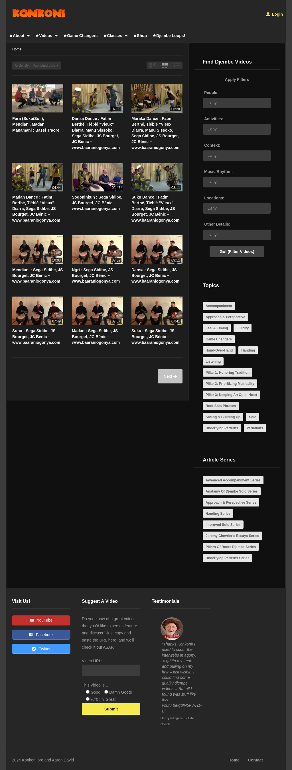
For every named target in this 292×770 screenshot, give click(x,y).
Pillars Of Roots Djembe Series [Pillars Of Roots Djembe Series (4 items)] (231, 547)
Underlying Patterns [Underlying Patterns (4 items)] (222, 428)
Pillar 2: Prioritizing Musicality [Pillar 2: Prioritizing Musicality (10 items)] (230, 384)
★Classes (115, 35)
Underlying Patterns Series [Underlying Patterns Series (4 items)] (227, 558)
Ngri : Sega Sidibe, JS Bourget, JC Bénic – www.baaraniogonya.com (96, 275)
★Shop (140, 35)
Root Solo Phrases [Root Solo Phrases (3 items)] (221, 406)
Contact (255, 760)
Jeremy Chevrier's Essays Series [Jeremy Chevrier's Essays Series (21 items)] (232, 536)
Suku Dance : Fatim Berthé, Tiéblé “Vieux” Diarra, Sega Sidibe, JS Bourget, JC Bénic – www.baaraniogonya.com (155, 208)
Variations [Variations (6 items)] (255, 428)
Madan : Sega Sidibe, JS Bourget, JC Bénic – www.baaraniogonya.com (96, 336)
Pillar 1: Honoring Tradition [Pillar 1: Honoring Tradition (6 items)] (228, 373)
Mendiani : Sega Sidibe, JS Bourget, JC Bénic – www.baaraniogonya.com (37, 275)
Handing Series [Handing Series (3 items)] (218, 514)
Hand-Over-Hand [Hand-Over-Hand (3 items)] (219, 350)
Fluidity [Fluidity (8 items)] (242, 328)
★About (19, 35)
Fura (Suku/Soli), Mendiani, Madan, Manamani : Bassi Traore (35, 124)
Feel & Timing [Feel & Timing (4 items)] (217, 328)
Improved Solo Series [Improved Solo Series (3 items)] (223, 525)
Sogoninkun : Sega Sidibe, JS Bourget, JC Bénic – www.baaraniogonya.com (97, 203)
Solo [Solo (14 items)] (252, 417)
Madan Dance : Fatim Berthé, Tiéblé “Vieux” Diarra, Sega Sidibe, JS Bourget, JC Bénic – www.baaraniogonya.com (36, 208)
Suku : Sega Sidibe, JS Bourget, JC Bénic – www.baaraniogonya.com (155, 336)
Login (274, 14)
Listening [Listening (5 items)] (213, 361)
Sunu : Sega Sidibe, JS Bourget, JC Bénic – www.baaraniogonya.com (36, 336)
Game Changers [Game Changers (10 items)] (219, 339)
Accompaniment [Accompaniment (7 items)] (219, 306)
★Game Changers (80, 35)
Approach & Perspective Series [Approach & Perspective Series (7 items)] (231, 503)
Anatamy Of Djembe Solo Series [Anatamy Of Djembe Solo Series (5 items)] (232, 491)
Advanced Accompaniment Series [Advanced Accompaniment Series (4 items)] (233, 480)
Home (234, 760)
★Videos (46, 35)
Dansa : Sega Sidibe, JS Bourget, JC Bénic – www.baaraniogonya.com (155, 275)
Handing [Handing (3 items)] (248, 350)
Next (168, 376)
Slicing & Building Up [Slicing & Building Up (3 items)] (223, 417)
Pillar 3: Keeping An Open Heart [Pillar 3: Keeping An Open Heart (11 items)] (231, 395)
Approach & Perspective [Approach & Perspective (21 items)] (225, 317)
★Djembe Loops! (169, 35)
